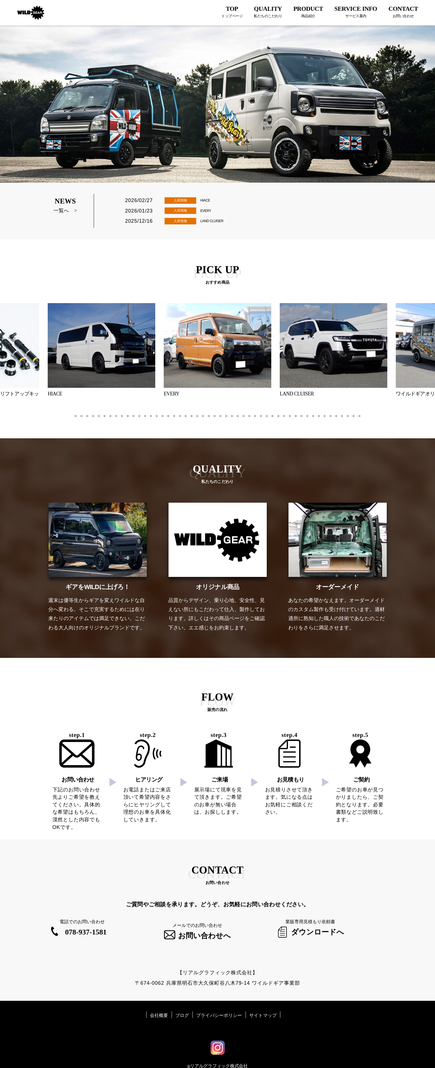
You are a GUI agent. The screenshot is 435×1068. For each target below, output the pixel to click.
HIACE (207, 200)
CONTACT (403, 11)
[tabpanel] (217, 352)
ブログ (182, 1004)
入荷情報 (180, 200)
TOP (231, 11)
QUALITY (268, 11)
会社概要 (159, 1004)
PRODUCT (308, 11)
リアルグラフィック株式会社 (219, 1055)
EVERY (208, 210)
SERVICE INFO (355, 11)
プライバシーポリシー (219, 1004)
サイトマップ (263, 1004)
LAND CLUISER (217, 221)
